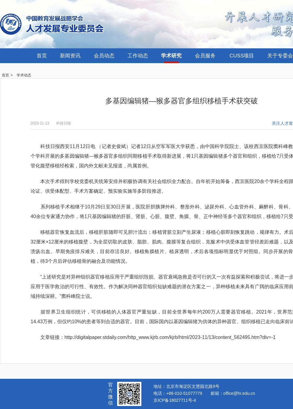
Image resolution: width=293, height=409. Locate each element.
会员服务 (205, 56)
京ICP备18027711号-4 (174, 400)
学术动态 (24, 75)
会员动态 (104, 56)
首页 (42, 56)
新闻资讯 (70, 56)
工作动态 (137, 56)
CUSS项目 (241, 56)
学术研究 (171, 56)
